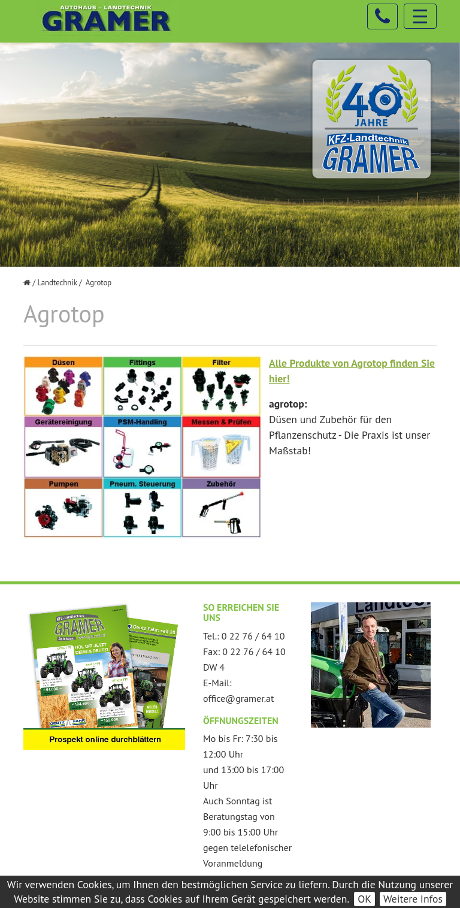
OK (364, 899)
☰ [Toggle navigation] (420, 16)
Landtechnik (57, 282)
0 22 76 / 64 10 (253, 636)
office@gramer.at (238, 698)
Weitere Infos (413, 899)
